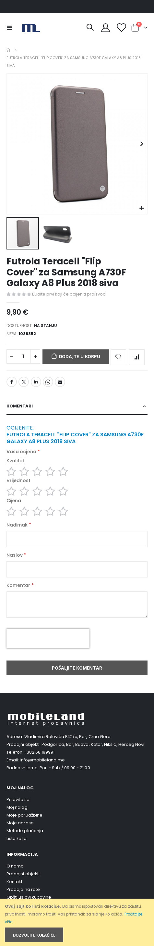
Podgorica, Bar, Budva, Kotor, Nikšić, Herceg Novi (92, 744)
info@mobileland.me (42, 760)
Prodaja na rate (23, 889)
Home (8, 50)
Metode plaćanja (24, 831)
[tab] (77, 406)
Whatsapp (48, 382)
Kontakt (14, 882)
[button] (141, 208)
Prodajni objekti (23, 874)
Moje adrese (20, 823)
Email (60, 382)
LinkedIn (36, 382)
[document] (77, 922)
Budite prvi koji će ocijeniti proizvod (69, 294)
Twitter (23, 382)
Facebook (11, 382)
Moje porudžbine (24, 815)
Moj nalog (17, 807)
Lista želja (16, 838)
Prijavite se (18, 799)
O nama (15, 866)
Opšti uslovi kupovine (28, 897)
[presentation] (47, 638)
